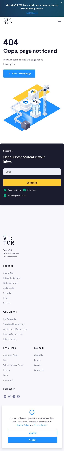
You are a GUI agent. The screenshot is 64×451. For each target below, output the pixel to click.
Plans (5, 298)
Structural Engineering (14, 324)
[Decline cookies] (33, 433)
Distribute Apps (10, 283)
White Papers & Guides (13, 365)
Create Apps (9, 273)
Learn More (32, 13)
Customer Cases (10, 355)
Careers (37, 365)
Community (9, 380)
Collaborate (8, 288)
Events (6, 370)
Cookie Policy (23, 425)
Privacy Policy (40, 425)
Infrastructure (10, 339)
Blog (5, 360)
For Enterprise (10, 319)
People (37, 360)
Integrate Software (12, 278)
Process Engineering (12, 334)
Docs (5, 375)
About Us (38, 355)
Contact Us (39, 370)
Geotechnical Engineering (15, 329)
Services (7, 303)
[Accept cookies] (33, 440)
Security (7, 293)
